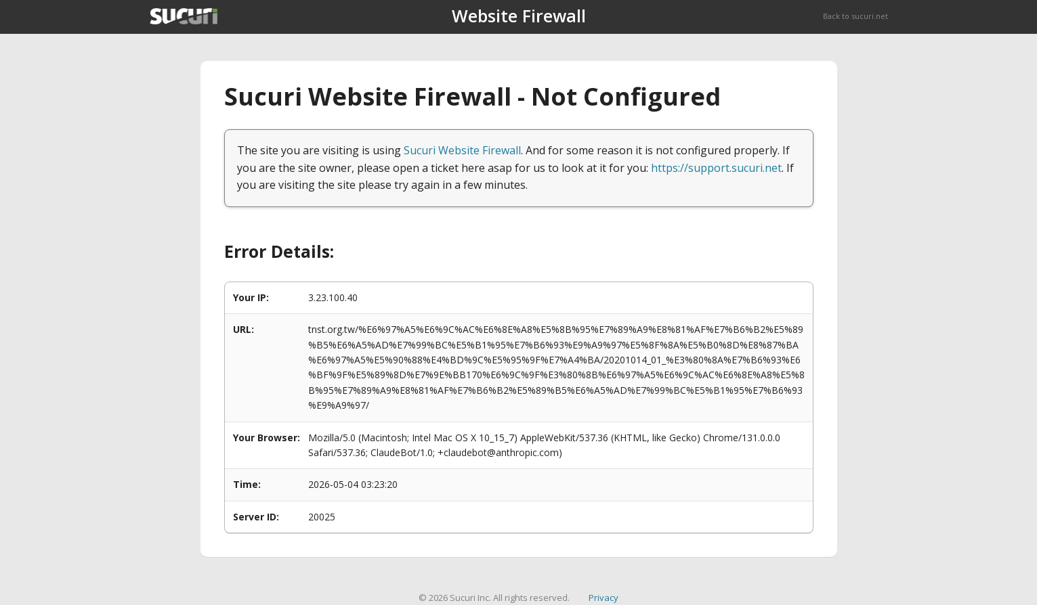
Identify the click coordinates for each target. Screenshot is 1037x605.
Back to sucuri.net (855, 16)
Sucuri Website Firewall (462, 150)
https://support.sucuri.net (716, 167)
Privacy (603, 597)
